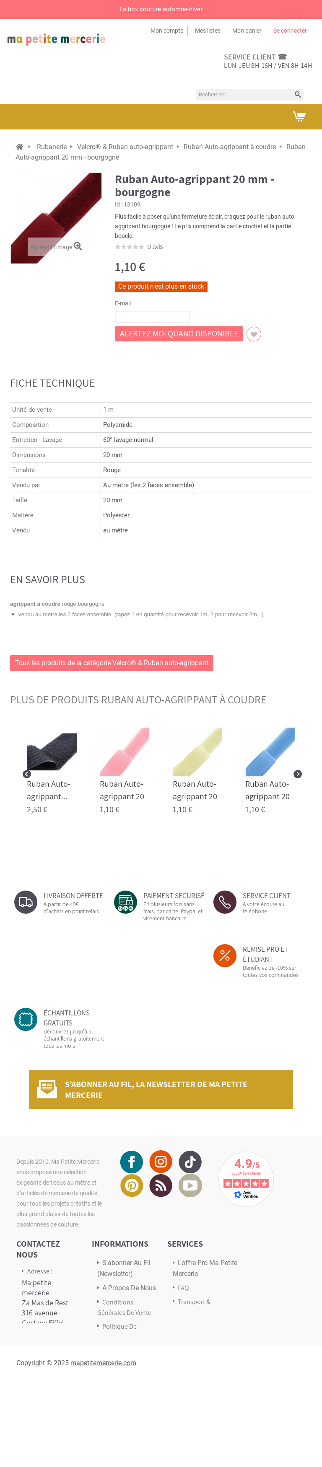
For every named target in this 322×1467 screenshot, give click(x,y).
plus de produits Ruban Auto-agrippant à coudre (138, 699)
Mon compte (167, 30)
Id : (118, 204)
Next (297, 774)
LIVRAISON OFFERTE (73, 895)
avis (155, 247)
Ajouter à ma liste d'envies (254, 334)
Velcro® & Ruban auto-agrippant (125, 147)
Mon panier (247, 30)
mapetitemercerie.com (103, 1448)
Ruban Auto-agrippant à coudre (230, 147)
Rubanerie (52, 147)
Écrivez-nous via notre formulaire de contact (48, 1400)
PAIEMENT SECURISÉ (174, 895)
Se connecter (290, 30)
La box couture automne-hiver (161, 9)
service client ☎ (255, 57)
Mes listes (208, 30)
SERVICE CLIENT (267, 895)
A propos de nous (129, 1288)
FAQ (183, 1288)
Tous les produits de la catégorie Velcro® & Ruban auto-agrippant (111, 663)
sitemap (113, 1371)
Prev (27, 774)
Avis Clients (194, 1326)
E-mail (123, 303)
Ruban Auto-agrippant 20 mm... (122, 796)
